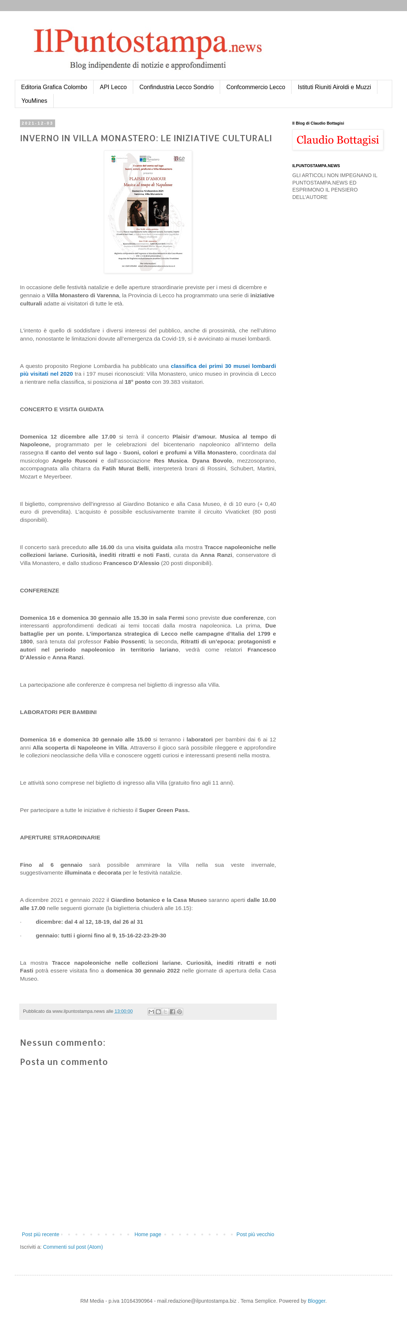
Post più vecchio (255, 1234)
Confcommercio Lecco (255, 87)
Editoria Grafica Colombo (54, 87)
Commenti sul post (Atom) (73, 1247)
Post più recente (40, 1234)
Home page (147, 1234)
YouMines (34, 101)
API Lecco (113, 87)
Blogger (316, 1301)
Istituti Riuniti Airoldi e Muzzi (334, 87)
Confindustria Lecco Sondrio (176, 87)
